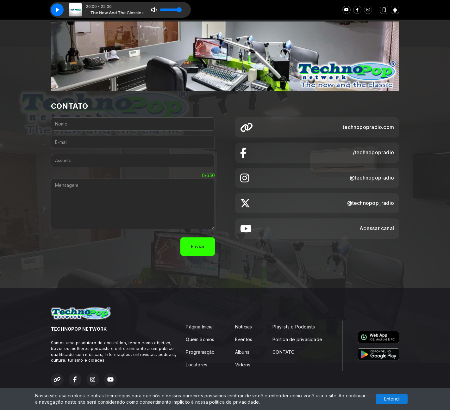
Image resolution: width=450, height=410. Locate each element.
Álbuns (242, 352)
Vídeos (242, 364)
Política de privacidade (297, 339)
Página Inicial (200, 326)
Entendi (392, 398)
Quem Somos (200, 339)
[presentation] (99, 246)
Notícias (243, 326)
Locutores (196, 364)
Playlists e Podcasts (293, 326)
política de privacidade (234, 402)
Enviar (197, 246)
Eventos (243, 339)
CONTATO (283, 352)
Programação (200, 352)
